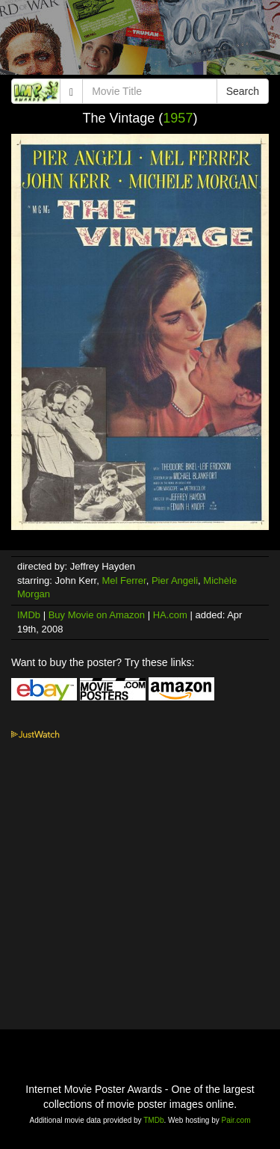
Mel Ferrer (124, 580)
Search (242, 91)
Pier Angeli (175, 580)
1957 (178, 118)
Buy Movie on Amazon (97, 614)
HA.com (170, 614)
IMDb (28, 614)
